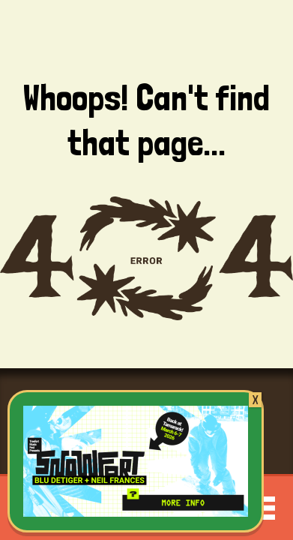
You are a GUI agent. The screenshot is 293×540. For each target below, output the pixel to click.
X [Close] (255, 399)
